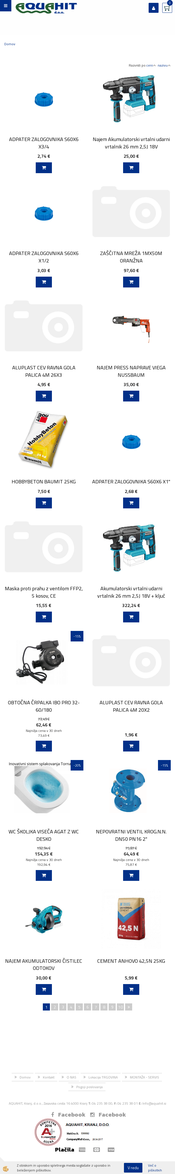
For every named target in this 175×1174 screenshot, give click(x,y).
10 (120, 1007)
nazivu (164, 65)
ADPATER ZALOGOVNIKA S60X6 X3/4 (44, 142)
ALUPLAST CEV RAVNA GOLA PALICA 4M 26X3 (43, 371)
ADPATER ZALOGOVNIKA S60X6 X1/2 (44, 256)
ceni (151, 65)
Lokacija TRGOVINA (103, 1077)
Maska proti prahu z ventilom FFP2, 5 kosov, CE (44, 592)
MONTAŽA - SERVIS (144, 1077)
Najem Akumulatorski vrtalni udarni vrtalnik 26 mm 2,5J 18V (131, 142)
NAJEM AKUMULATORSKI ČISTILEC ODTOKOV (43, 964)
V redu (133, 1168)
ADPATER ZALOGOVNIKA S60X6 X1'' (131, 481)
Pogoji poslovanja (89, 1087)
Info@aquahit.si (154, 1103)
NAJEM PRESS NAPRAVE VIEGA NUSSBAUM (131, 371)
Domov (9, 44)
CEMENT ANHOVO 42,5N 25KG (131, 961)
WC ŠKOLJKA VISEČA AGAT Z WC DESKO (44, 835)
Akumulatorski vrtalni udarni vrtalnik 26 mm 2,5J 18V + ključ (131, 592)
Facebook (68, 1114)
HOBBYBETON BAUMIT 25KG (44, 481)
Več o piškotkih (155, 1168)
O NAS (71, 1077)
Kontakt (48, 1077)
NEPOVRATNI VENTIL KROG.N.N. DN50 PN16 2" (131, 835)
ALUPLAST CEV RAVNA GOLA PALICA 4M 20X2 (131, 706)
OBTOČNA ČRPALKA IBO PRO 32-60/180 (44, 706)
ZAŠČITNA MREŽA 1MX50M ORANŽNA (131, 256)
